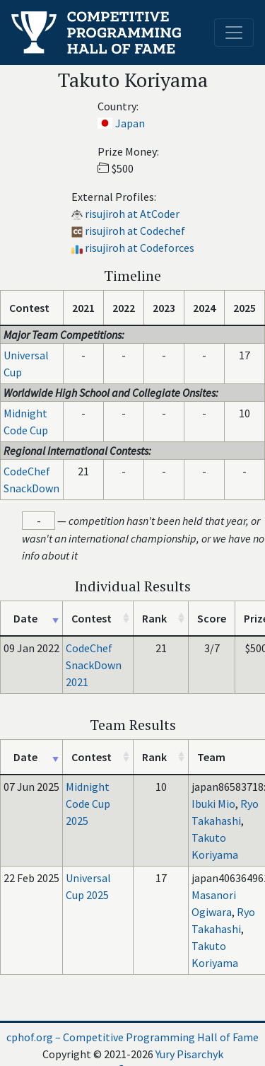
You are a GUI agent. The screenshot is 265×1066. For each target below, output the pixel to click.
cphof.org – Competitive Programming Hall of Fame (132, 1037)
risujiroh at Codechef (135, 231)
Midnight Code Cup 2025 (88, 804)
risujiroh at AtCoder (132, 214)
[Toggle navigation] (234, 32)
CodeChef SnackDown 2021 (94, 665)
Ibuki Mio (213, 803)
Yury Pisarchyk (189, 1054)
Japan (130, 123)
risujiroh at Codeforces (139, 248)
